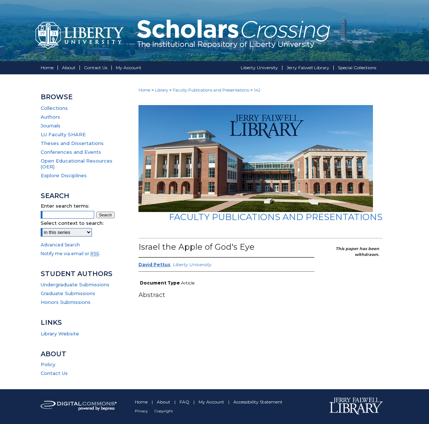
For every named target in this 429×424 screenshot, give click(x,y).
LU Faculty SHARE (63, 134)
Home (144, 90)
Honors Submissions (65, 302)
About (164, 402)
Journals (50, 126)
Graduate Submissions (68, 293)
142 (257, 90)
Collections (54, 108)
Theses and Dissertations (72, 143)
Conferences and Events (71, 152)
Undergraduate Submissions (75, 284)
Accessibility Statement (257, 402)
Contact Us (54, 373)
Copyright (164, 411)
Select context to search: (72, 223)
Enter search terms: (65, 206)
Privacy (142, 411)
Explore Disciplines (64, 175)
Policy (48, 364)
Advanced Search (60, 245)
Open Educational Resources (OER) (76, 164)
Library (161, 90)
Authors (50, 117)
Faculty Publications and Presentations (211, 90)
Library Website (60, 333)
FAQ (185, 402)
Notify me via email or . (70, 253)
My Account (212, 402)
